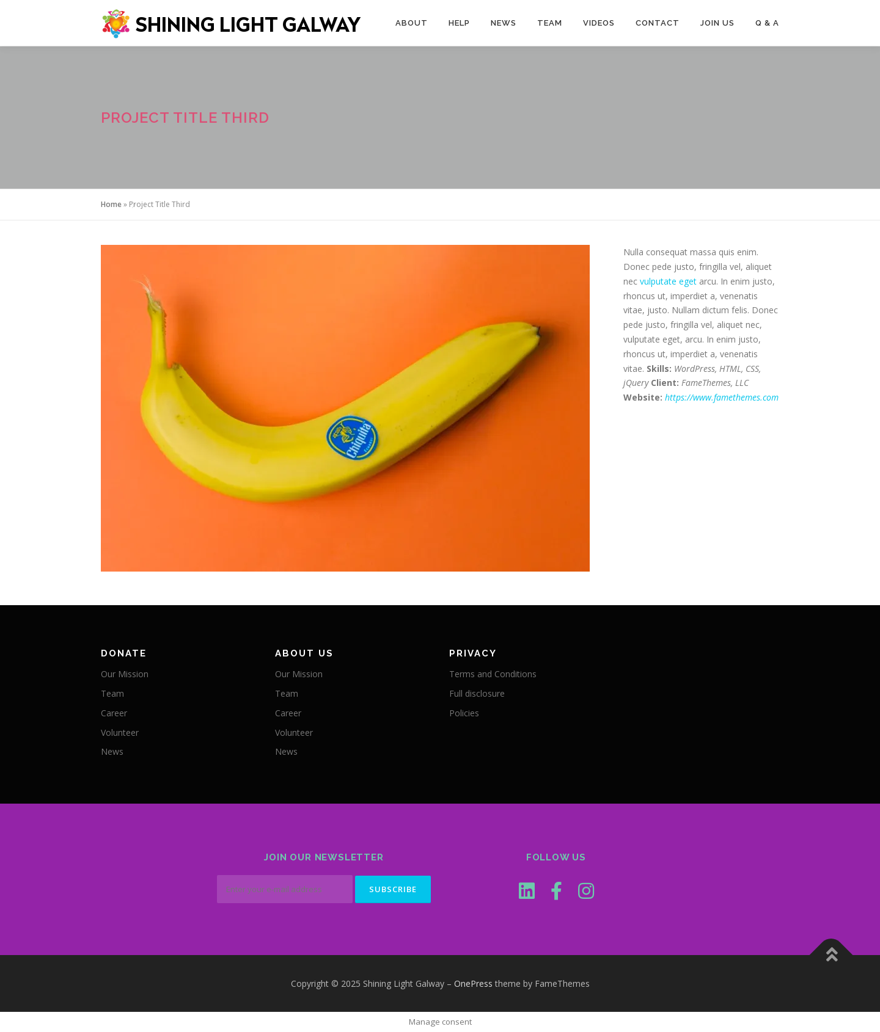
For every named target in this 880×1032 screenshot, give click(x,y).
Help (459, 22)
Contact (658, 22)
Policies (464, 713)
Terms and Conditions (493, 674)
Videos (599, 22)
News (503, 22)
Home (111, 204)
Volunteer (120, 732)
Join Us (717, 22)
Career (114, 713)
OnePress (473, 983)
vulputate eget (668, 281)
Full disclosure (477, 693)
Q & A (767, 22)
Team (549, 22)
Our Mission (124, 674)
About (411, 22)
